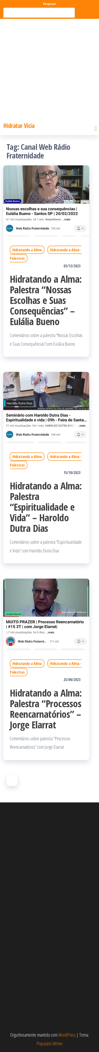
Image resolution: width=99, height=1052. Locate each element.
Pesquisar (49, 4)
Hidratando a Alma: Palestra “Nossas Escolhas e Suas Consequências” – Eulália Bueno (46, 300)
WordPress (67, 1034)
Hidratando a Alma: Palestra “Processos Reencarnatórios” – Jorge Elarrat (46, 708)
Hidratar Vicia (18, 125)
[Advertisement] (49, 70)
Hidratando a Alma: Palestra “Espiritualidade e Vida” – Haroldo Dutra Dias (46, 507)
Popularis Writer (50, 1043)
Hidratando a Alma (27, 249)
